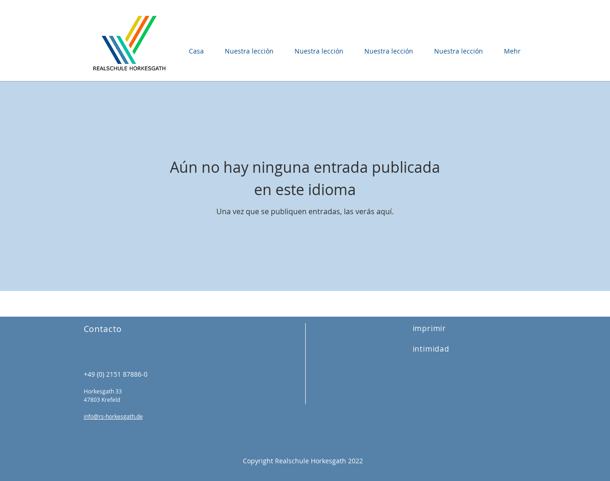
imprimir (429, 328)
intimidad (431, 349)
